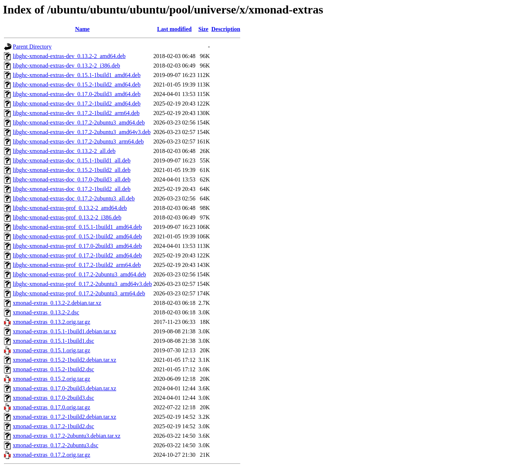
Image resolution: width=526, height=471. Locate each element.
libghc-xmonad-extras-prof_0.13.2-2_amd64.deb (70, 208)
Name (82, 29)
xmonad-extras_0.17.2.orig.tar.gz (51, 455)
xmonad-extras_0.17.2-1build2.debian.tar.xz (64, 417)
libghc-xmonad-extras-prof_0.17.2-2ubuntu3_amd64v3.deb (82, 284)
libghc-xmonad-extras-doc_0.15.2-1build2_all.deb (71, 170)
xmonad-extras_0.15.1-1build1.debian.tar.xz (64, 331)
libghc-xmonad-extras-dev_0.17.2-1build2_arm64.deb (76, 113)
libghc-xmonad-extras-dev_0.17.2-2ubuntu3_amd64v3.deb (81, 132)
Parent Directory (32, 46)
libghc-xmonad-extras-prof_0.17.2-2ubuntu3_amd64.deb (79, 274)
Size (203, 29)
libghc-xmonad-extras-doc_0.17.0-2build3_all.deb (71, 179)
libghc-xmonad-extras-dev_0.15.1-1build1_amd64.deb (77, 75)
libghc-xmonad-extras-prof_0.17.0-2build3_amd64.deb (77, 246)
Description (225, 29)
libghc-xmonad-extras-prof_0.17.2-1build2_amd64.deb (77, 255)
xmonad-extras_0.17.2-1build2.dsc (53, 426)
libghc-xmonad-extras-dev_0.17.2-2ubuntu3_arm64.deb (78, 141)
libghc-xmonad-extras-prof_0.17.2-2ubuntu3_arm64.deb (79, 293)
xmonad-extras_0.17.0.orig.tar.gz (51, 407)
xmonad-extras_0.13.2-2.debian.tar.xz (57, 303)
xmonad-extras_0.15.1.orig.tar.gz (51, 350)
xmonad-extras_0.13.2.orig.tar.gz (51, 322)
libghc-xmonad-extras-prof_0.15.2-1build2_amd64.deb (77, 236)
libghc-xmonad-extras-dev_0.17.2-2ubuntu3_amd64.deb (79, 122)
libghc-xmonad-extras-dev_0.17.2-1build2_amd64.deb (77, 103)
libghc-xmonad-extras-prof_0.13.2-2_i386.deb (67, 217)
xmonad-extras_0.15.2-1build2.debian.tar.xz (64, 360)
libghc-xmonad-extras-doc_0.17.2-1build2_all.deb (71, 189)
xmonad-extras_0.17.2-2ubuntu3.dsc (55, 445)
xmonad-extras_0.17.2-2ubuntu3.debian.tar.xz (67, 436)
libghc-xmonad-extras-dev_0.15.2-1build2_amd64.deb (77, 84)
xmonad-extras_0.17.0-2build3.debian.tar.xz (64, 388)
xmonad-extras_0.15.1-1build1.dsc (53, 341)
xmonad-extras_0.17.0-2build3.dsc (53, 398)
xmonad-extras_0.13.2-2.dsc (46, 312)
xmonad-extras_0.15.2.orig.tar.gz (51, 379)
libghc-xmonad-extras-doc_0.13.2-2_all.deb (64, 151)
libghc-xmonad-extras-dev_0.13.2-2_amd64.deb (69, 56)
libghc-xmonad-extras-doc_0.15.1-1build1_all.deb (71, 160)
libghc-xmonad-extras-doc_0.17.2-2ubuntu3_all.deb (74, 198)
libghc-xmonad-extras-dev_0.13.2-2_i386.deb (66, 65)
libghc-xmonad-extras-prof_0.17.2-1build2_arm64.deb (77, 265)
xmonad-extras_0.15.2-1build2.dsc (53, 369)
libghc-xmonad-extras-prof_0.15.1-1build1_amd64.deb (77, 227)
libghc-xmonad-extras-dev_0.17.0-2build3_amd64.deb (77, 94)
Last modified (174, 29)
